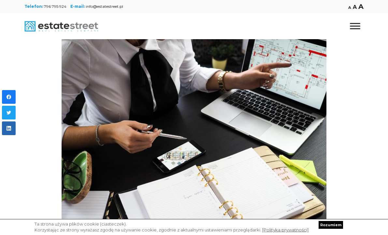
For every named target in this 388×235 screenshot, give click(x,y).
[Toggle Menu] (355, 26)
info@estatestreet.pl (104, 6)
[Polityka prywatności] (285, 229)
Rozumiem (330, 225)
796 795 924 (55, 6)
